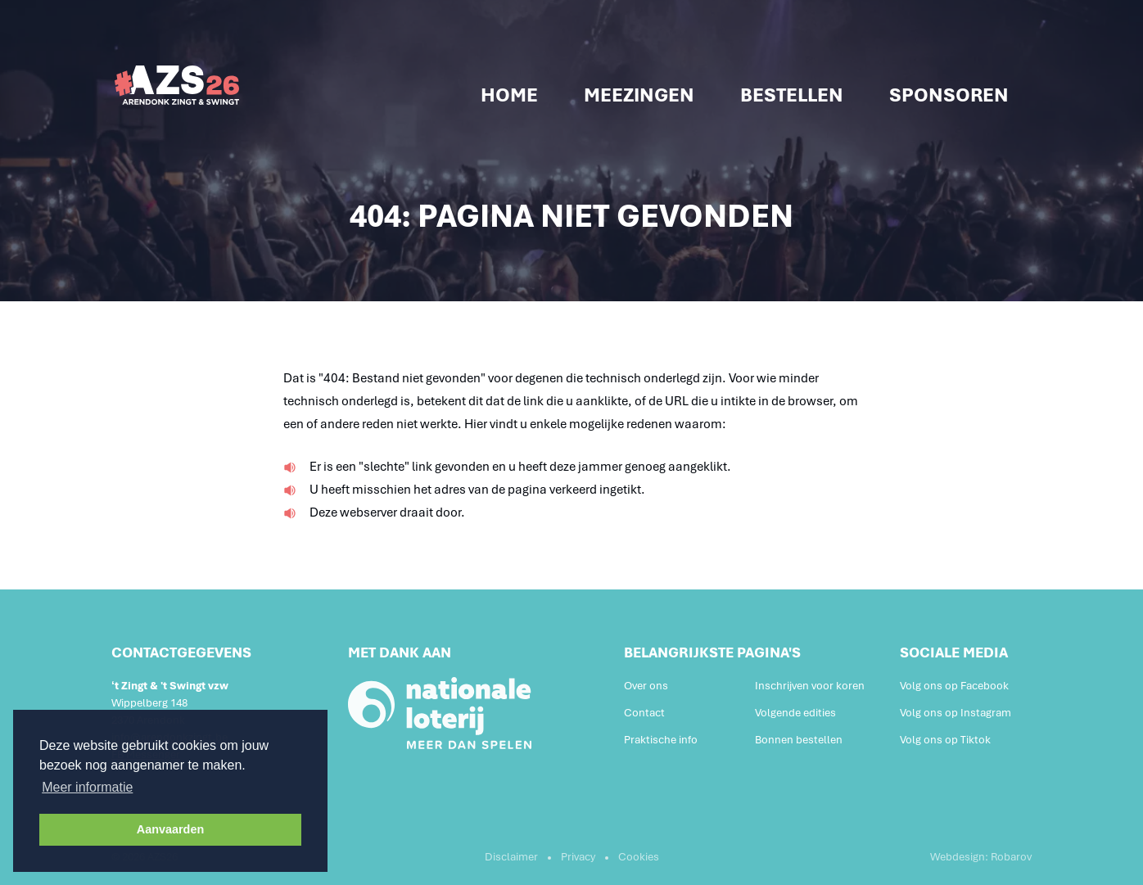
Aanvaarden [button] (170, 829)
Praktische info (661, 740)
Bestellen (791, 95)
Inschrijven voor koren (810, 686)
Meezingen (639, 95)
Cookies (638, 857)
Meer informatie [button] (87, 787)
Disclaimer (511, 857)
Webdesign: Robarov (981, 857)
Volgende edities (795, 713)
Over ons (646, 686)
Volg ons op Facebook (954, 686)
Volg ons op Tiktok (945, 740)
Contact (644, 713)
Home (509, 95)
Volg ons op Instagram (955, 713)
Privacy (578, 857)
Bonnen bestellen (799, 740)
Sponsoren (949, 95)
